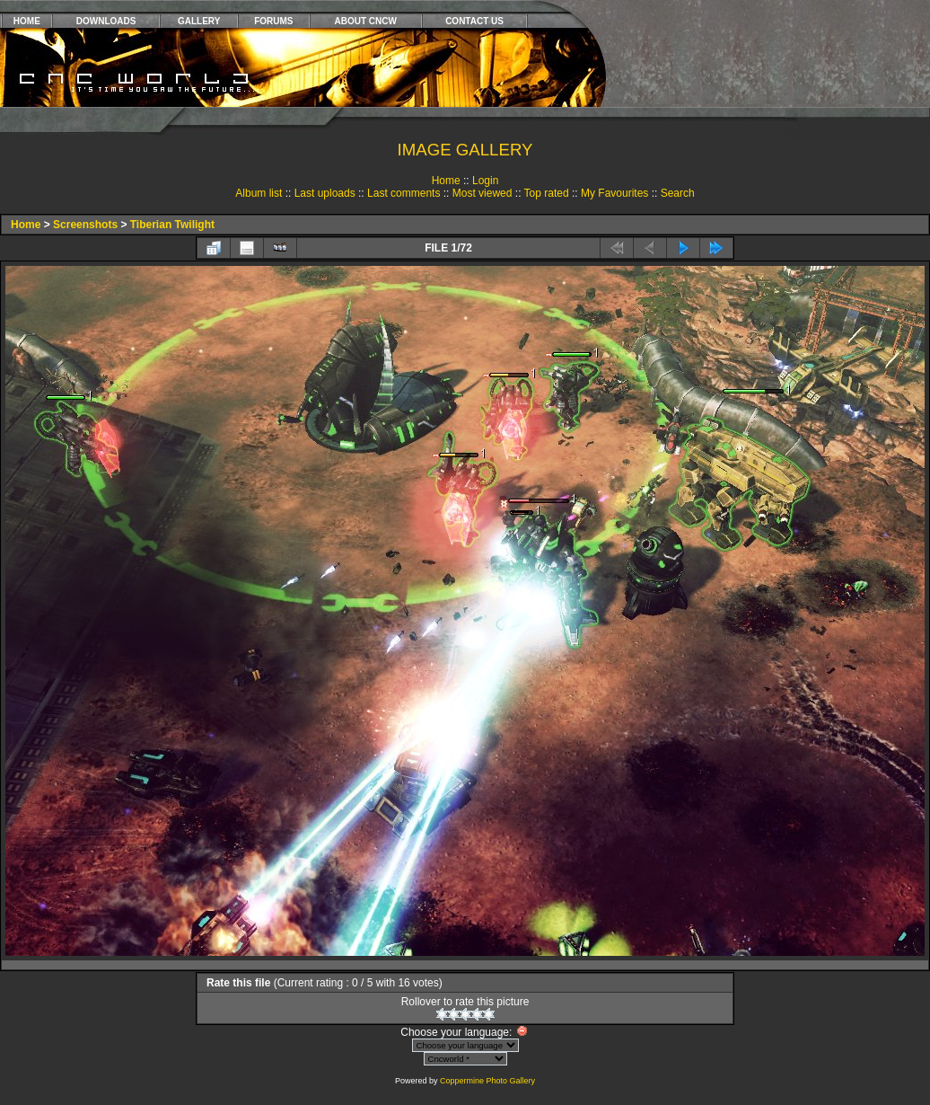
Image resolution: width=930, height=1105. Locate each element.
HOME (26, 21)
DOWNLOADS (106, 21)
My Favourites (614, 193)
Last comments (403, 193)
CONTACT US (474, 21)
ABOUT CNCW (366, 21)
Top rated (546, 193)
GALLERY (199, 21)
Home (446, 180)
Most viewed (482, 193)
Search (678, 193)
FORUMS (273, 21)
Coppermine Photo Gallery (487, 1080)
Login (485, 180)
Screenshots (85, 224)
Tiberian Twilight (172, 224)
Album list (258, 193)
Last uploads (324, 193)
